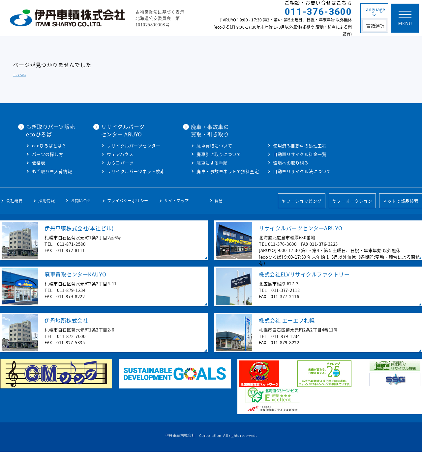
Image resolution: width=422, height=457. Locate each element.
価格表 (110, 162)
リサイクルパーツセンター (204, 145)
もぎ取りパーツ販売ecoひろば (121, 130)
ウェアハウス (191, 154)
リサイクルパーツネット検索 (207, 171)
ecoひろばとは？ (120, 145)
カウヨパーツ (191, 162)
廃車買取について (285, 145)
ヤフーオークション (352, 206)
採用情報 (46, 206)
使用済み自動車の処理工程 (371, 145)
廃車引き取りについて (290, 154)
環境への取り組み (362, 162)
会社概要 (14, 206)
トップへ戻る (19, 74)
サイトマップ (176, 206)
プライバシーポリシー (127, 206)
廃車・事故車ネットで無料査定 (299, 171)
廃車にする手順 (283, 162)
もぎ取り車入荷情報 (123, 171)
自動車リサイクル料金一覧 (371, 154)
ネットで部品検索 (400, 206)
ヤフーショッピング (302, 206)
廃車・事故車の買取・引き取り (281, 130)
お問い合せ (81, 206)
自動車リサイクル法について (373, 171)
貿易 (219, 206)
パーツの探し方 (119, 154)
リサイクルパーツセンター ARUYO (194, 130)
